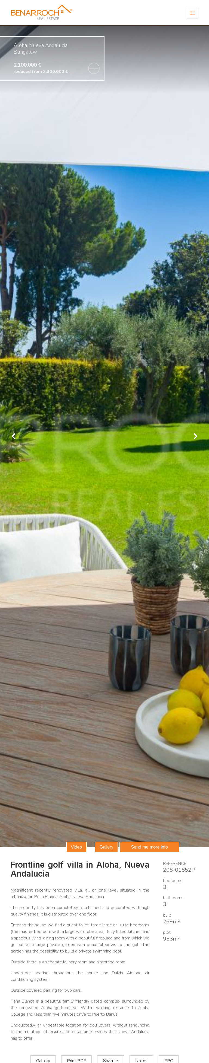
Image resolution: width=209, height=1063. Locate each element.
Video (76, 847)
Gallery (106, 847)
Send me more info (149, 847)
